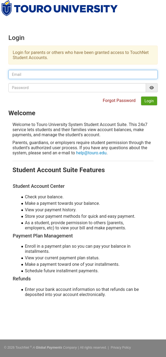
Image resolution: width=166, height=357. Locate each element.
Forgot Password (120, 100)
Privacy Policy (121, 346)
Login (149, 101)
